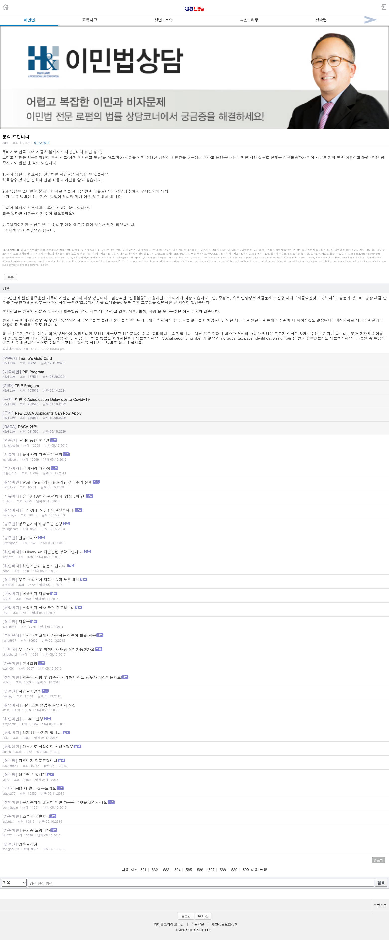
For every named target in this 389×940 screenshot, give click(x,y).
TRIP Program (194, 387)
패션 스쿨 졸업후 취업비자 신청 (194, 707)
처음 (125, 869)
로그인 (185, 916)
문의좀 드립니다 (194, 832)
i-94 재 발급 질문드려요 (194, 790)
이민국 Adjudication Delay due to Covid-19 (194, 401)
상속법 (320, 20)
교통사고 (89, 20)
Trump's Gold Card (194, 360)
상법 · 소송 (163, 20)
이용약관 (197, 924)
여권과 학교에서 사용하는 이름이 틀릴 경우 (194, 637)
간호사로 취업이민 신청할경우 (194, 749)
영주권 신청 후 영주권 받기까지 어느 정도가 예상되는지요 (194, 679)
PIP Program (194, 374)
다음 (254, 869)
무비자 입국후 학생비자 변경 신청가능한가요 (194, 651)
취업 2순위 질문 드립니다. (194, 568)
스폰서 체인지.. (194, 818)
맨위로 (380, 904)
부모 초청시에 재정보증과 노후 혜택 (194, 582)
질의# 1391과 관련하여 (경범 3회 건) (194, 498)
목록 (11, 277)
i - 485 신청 (194, 721)
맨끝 (263, 869)
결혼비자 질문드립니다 (194, 763)
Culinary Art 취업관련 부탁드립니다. (194, 554)
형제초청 (194, 665)
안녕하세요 (194, 540)
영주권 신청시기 (194, 777)
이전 (134, 869)
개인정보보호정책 (225, 924)
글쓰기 (378, 860)
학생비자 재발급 (194, 596)
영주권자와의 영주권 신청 (194, 526)
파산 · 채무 (249, 20)
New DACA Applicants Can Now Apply (194, 415)
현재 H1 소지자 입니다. (194, 735)
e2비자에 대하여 (194, 470)
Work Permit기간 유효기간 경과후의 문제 (194, 484)
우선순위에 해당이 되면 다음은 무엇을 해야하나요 (194, 804)
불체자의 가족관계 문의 (194, 456)
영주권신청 (194, 846)
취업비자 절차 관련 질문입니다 (194, 610)
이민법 (29, 20)
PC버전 (203, 916)
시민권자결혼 (194, 693)
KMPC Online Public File (193, 930)
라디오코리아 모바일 (169, 924)
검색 (381, 882)
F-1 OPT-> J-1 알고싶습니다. (194, 512)
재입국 (194, 623)
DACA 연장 (194, 428)
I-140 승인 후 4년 (194, 442)
